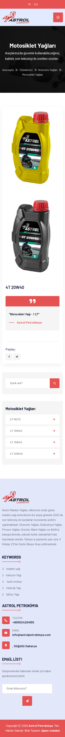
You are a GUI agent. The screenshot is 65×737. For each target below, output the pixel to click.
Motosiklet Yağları (32, 74)
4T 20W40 (16, 453)
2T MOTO (15, 419)
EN (36, 4)
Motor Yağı (12, 594)
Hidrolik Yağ (13, 588)
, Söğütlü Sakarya (24, 646)
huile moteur (14, 581)
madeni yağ (13, 569)
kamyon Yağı (13, 575)
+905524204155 (23, 622)
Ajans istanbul (50, 730)
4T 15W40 (16, 442)
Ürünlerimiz (26, 69)
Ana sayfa (8, 69)
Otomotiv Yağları (47, 69)
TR (29, 4)
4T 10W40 (16, 430)
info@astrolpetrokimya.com (31, 635)
